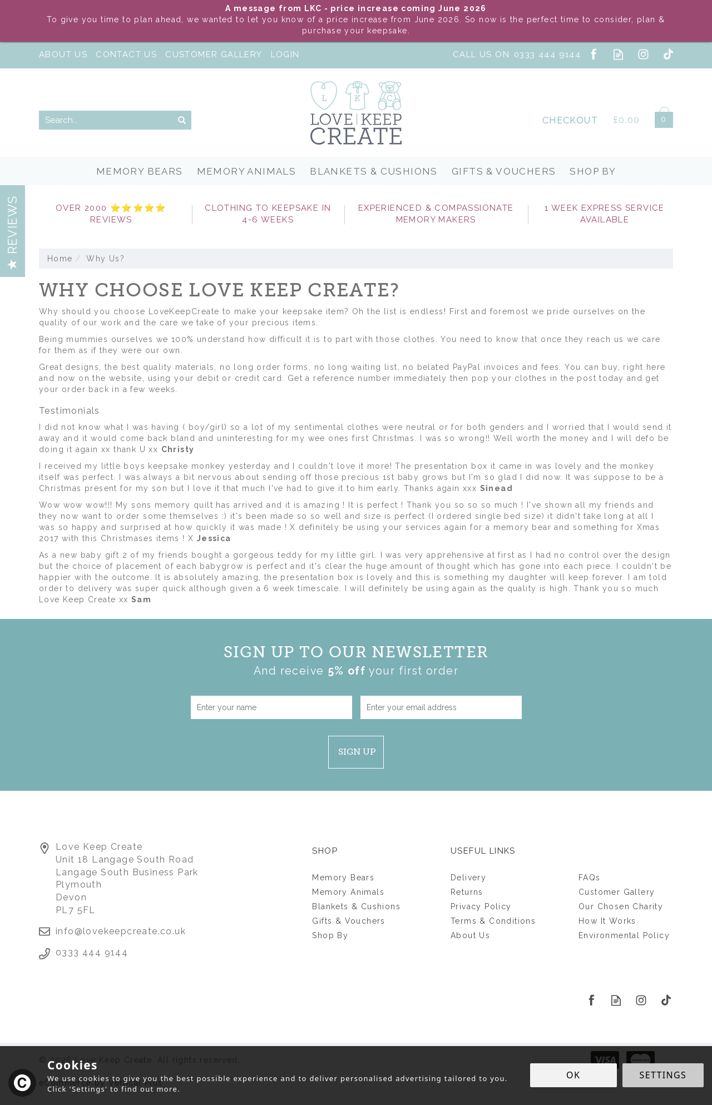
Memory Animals (348, 892)
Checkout (570, 120)
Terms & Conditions (493, 920)
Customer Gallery (616, 892)
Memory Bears (343, 877)
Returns (467, 892)
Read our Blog (618, 54)
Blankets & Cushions (356, 906)
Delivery (468, 877)
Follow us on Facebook (593, 54)
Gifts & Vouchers (348, 920)
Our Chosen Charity (620, 906)
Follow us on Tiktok (668, 54)
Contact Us (126, 54)
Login (285, 54)
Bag (659, 118)
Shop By (330, 935)
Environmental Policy (624, 935)
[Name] (271, 707)
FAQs (589, 877)
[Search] (105, 120)
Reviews (12, 232)
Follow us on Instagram (643, 54)
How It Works (607, 920)
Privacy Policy (481, 906)
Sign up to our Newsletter (356, 661)
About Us (470, 935)
